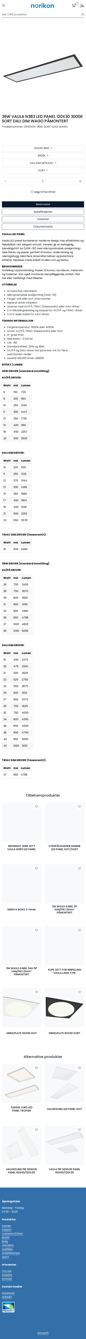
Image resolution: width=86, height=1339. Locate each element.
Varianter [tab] (43, 219)
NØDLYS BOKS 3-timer (21, 909)
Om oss (6, 1271)
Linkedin (7, 1297)
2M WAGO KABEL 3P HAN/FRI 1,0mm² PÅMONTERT (64, 909)
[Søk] (42, 14)
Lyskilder (7, 1249)
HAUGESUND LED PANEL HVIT (64, 1109)
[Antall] (43, 181)
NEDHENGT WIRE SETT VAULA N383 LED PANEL (21, 848)
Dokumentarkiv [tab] (43, 226)
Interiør (6, 1226)
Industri (6, 1230)
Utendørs (8, 1245)
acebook (9, 1293)
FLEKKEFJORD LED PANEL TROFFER (21, 1109)
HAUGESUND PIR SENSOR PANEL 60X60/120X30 (21, 1171)
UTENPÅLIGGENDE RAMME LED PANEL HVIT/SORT (65, 848)
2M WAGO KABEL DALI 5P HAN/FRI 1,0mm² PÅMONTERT (21, 971)
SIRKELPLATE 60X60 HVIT (21, 1033)
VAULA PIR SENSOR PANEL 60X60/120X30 (64, 1171)
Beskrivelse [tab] (43, 204)
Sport (5, 1257)
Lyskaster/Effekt (12, 1234)
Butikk (6, 1237)
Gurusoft (43, 1333)
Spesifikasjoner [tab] (43, 212)
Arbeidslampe (11, 1253)
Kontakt (7, 1279)
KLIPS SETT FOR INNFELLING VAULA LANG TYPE (64, 971)
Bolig (5, 1241)
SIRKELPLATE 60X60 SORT (64, 1033)
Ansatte (7, 1275)
